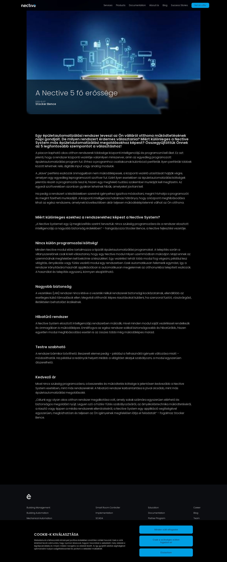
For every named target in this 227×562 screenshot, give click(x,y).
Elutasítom (166, 552)
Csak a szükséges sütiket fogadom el (166, 541)
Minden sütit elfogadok (166, 529)
